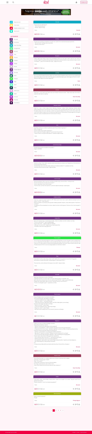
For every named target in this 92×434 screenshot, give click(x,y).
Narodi (15, 66)
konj (57, 125)
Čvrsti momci (57, 294)
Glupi (15, 81)
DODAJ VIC (84, 2)
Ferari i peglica (57, 237)
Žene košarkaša (57, 393)
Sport (15, 84)
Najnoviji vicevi (17, 22)
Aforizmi (16, 96)
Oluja (57, 256)
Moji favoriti (16, 31)
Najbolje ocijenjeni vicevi (19, 28)
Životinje (16, 72)
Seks (15, 54)
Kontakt (74, 432)
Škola (15, 87)
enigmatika (57, 218)
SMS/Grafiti (16, 90)
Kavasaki (57, 274)
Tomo (35, 30)
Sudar (57, 376)
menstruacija (57, 178)
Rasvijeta (57, 56)
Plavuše (16, 57)
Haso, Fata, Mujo (17, 45)
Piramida (16, 99)
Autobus (57, 39)
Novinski (16, 51)
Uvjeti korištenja (83, 432)
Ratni (15, 75)
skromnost (57, 160)
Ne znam (16, 39)
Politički (16, 60)
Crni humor (16, 42)
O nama (77, 432)
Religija (15, 63)
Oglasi (15, 93)
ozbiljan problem (57, 197)
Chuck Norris (17, 102)
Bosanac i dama (57, 105)
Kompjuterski (17, 48)
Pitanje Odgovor (17, 69)
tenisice (57, 89)
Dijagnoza (57, 320)
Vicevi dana (16, 25)
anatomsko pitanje (57, 144)
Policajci (16, 78)
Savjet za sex (57, 355)
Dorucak (57, 22)
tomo (35, 47)
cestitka (57, 72)
